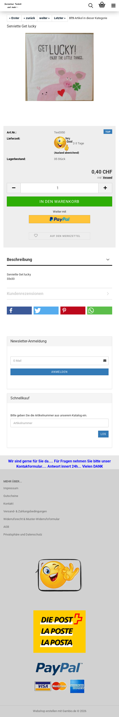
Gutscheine (10, 496)
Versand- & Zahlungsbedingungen (25, 511)
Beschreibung (19, 259)
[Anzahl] (59, 188)
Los (103, 434)
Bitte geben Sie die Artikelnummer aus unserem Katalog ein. (48, 415)
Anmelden (59, 371)
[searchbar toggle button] (90, 5)
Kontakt (8, 503)
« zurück (29, 18)
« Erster (14, 18)
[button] (13, 188)
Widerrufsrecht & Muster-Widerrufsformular (31, 519)
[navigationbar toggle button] (113, 5)
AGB (6, 526)
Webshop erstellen (45, 711)
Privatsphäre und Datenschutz (22, 534)
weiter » (44, 18)
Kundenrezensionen (25, 293)
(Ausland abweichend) (66, 152)
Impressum (10, 488)
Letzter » (60, 18)
